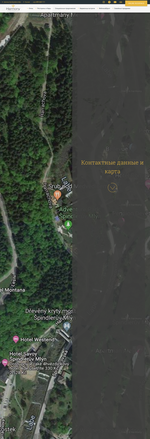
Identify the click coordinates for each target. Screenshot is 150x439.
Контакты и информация (36, 17)
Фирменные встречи (86, 8)
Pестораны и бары (43, 8)
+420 (39, 2)
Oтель (29, 8)
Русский (26, 2)
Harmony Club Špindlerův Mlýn (11, 2)
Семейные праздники (121, 8)
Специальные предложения (64, 8)
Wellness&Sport (103, 8)
